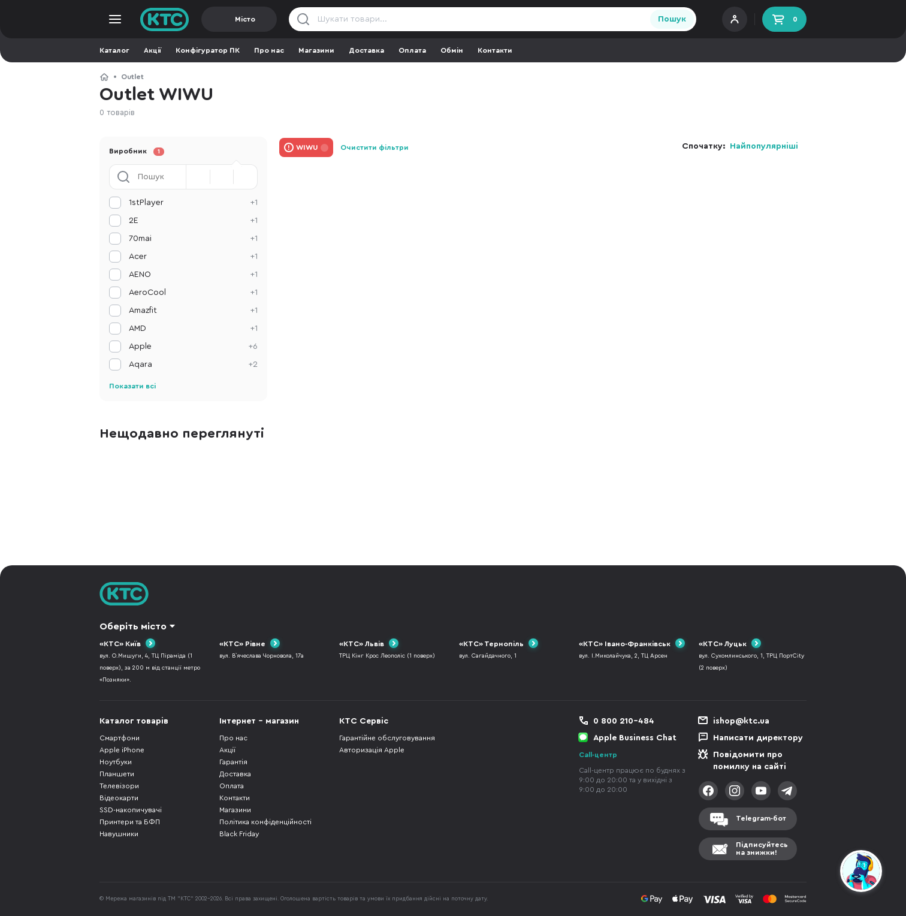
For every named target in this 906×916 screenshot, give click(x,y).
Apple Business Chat (635, 738)
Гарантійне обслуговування (387, 738)
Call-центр (598, 754)
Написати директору (758, 738)
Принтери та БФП (129, 821)
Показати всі (132, 386)
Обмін (451, 50)
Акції (152, 50)
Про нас (269, 50)
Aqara (193, 364)
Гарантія (233, 762)
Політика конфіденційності (265, 821)
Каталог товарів (133, 721)
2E (193, 221)
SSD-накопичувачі (130, 809)
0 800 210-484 (623, 721)
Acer (193, 257)
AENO (193, 275)
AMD (193, 329)
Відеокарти (118, 798)
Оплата (412, 50)
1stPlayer (193, 203)
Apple (193, 346)
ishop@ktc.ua (741, 721)
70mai (193, 239)
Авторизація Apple (371, 750)
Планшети (116, 774)
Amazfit (193, 311)
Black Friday (239, 833)
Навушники (118, 833)
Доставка (366, 50)
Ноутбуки (115, 762)
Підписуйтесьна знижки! (762, 848)
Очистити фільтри (374, 147)
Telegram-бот (761, 818)
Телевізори (119, 786)
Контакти (495, 50)
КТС (104, 77)
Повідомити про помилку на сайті (749, 761)
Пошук (672, 19)
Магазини (316, 50)
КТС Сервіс (363, 721)
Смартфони (119, 738)
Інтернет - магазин (259, 721)
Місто (245, 19)
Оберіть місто (133, 626)
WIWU (307, 147)
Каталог (114, 50)
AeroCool (193, 293)
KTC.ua (164, 19)
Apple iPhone (121, 750)
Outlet (132, 76)
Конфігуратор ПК (208, 50)
